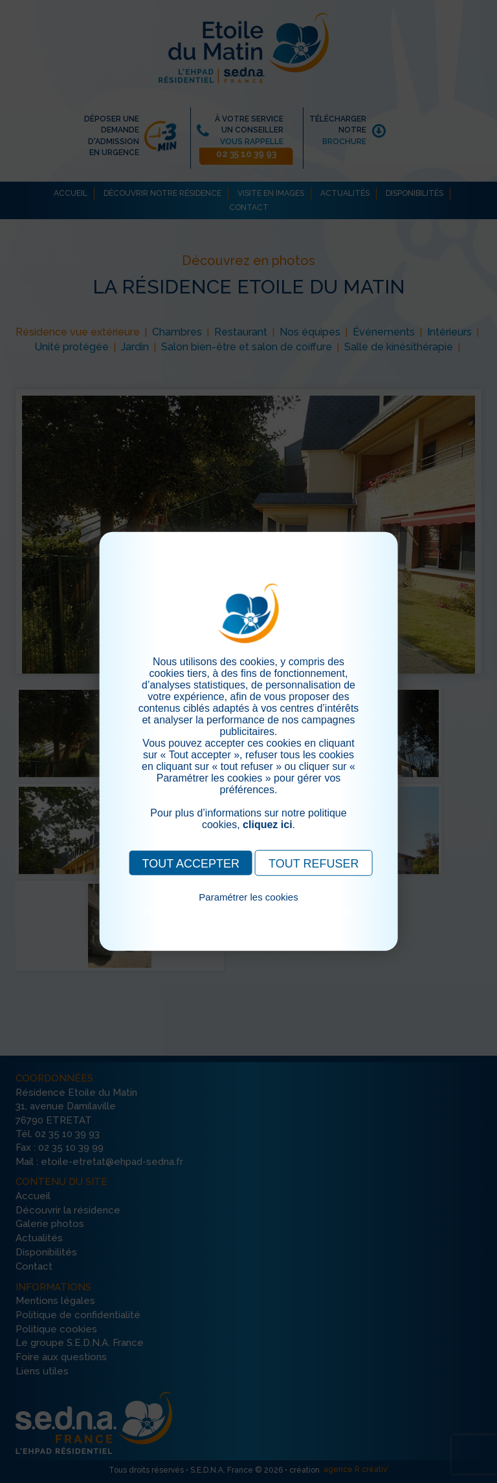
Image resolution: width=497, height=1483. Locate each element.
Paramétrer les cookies (248, 896)
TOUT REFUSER (314, 863)
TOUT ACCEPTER (190, 863)
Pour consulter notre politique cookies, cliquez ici (248, 911)
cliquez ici (267, 824)
